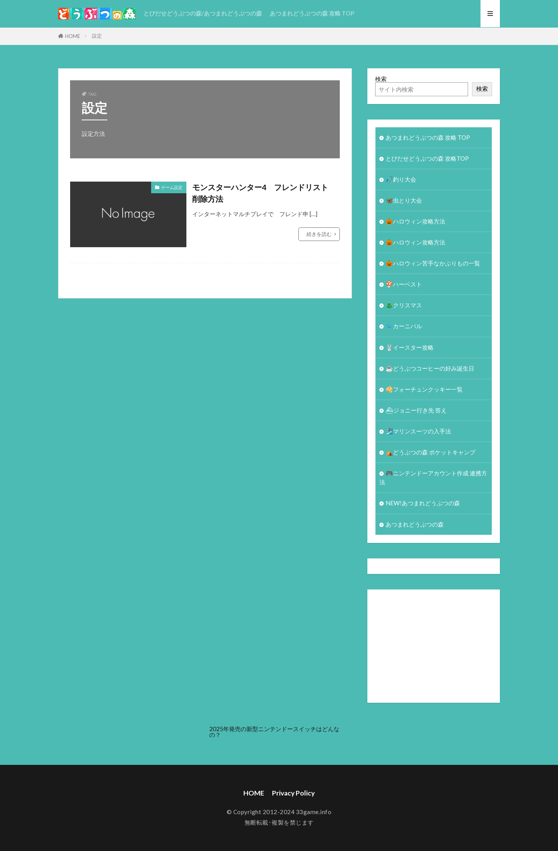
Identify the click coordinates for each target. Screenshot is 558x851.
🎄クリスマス (404, 305)
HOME (72, 36)
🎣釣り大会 (401, 179)
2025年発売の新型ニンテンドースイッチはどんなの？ (274, 731)
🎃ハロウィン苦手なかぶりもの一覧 (433, 263)
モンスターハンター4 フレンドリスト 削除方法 (264, 192)
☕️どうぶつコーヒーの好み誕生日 (430, 368)
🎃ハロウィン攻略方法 (415, 221)
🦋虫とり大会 (404, 200)
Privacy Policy (293, 793)
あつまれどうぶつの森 (415, 524)
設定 (97, 36)
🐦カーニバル (404, 325)
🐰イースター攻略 (410, 347)
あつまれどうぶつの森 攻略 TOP (312, 13)
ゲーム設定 (172, 187)
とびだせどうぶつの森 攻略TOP (427, 158)
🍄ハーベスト (404, 284)
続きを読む (319, 234)
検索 (381, 78)
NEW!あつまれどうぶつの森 (423, 502)
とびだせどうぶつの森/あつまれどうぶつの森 (202, 13)
